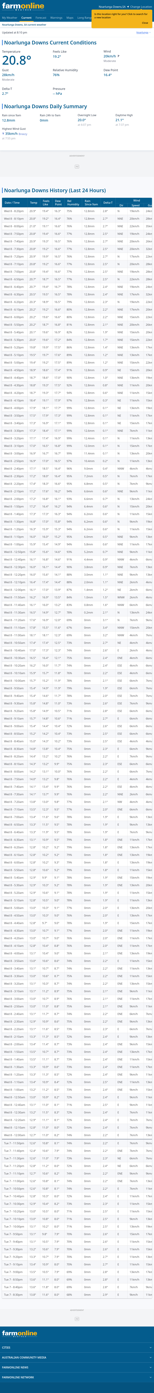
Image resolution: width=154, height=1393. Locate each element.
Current (26, 19)
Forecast (41, 18)
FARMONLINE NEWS (77, 1367)
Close (145, 22)
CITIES (77, 1347)
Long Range (85, 18)
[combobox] (143, 32)
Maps (70, 18)
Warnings (56, 18)
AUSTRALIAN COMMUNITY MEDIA (77, 1357)
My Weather (9, 18)
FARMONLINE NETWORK (77, 1377)
